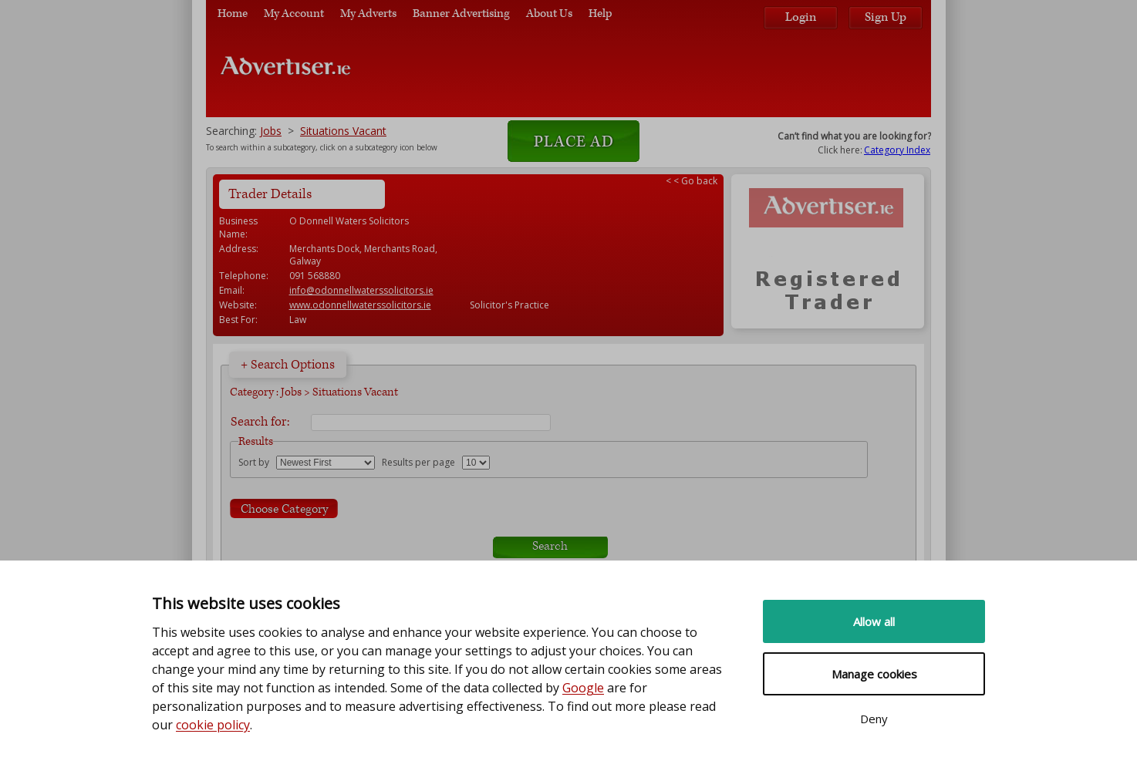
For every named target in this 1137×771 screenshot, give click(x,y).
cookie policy (213, 724)
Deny (874, 718)
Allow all (874, 621)
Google (583, 687)
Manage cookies (874, 674)
